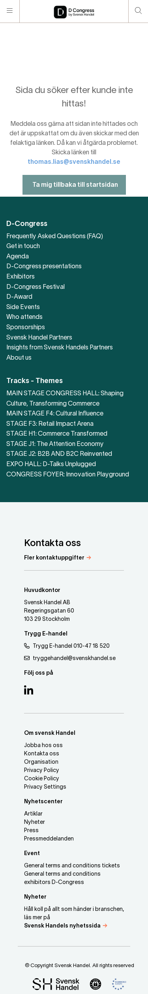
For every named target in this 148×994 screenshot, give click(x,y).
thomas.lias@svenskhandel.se (74, 172)
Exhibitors (20, 277)
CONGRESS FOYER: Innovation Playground (67, 475)
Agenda (17, 257)
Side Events (23, 307)
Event (32, 853)
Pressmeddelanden (49, 839)
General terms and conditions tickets (72, 866)
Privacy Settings (45, 787)
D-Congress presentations (44, 266)
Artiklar (33, 814)
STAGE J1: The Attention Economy (55, 444)
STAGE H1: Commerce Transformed (56, 434)
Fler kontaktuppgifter (54, 558)
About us (19, 358)
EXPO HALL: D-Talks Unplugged (51, 464)
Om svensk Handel (49, 733)
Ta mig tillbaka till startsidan (74, 195)
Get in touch (23, 246)
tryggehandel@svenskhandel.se (70, 658)
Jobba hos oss (43, 745)
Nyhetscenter (43, 801)
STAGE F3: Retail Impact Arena (50, 424)
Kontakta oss (41, 754)
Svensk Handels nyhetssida (62, 926)
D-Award (19, 297)
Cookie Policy (41, 779)
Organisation (41, 762)
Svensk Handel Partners (39, 338)
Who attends (24, 317)
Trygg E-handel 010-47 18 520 (67, 646)
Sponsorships (25, 327)
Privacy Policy (41, 770)
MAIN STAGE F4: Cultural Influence (54, 414)
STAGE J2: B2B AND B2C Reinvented (59, 454)
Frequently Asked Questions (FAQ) (54, 236)
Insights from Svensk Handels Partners (59, 348)
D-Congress (26, 224)
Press (31, 830)
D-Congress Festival (35, 287)
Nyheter (34, 822)
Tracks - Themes (34, 381)
